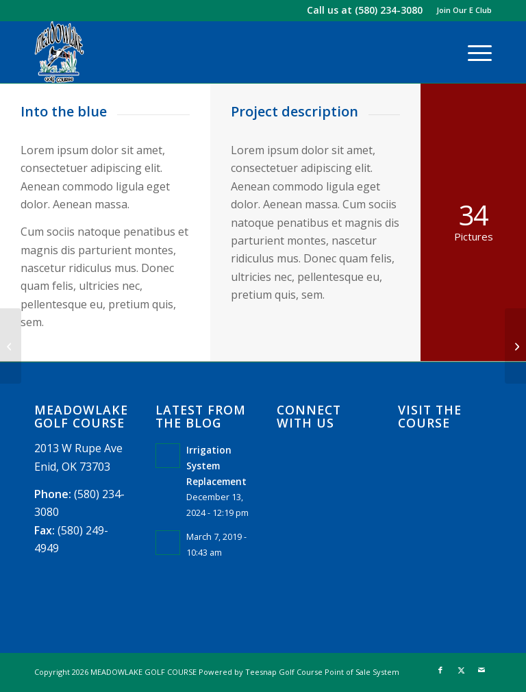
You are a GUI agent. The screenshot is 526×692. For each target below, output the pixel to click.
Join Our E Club (464, 10)
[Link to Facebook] (440, 670)
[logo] (59, 52)
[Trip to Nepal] (515, 346)
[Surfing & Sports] (10, 346)
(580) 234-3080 (389, 9)
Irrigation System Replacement (216, 465)
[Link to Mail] (481, 670)
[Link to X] (461, 670)
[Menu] (473, 52)
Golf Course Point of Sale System (339, 672)
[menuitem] (460, 10)
